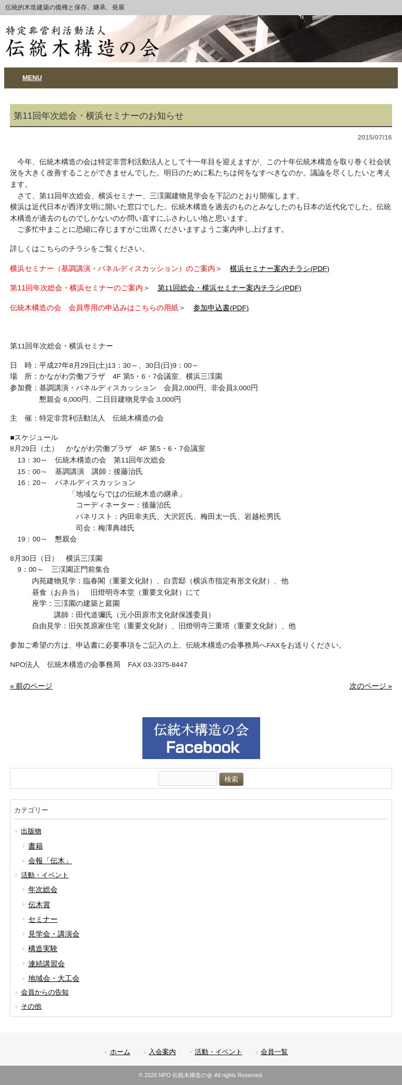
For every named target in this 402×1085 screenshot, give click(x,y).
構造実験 (43, 948)
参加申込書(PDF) (221, 308)
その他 (31, 1006)
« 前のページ (31, 686)
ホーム (120, 1052)
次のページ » (371, 686)
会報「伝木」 (50, 860)
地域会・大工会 (54, 978)
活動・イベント (45, 875)
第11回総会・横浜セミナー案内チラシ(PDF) (230, 288)
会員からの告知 (45, 992)
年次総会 (43, 889)
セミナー (43, 919)
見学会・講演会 (54, 934)
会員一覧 (274, 1052)
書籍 (35, 846)
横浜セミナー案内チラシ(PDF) (279, 269)
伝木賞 (39, 904)
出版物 (31, 831)
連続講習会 (46, 963)
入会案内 (162, 1052)
